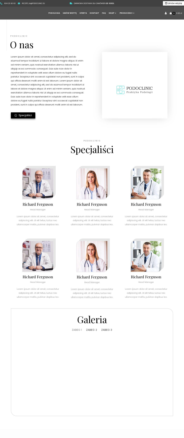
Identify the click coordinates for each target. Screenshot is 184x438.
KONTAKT (94, 13)
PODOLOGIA (54, 13)
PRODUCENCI (127, 13)
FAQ (104, 13)
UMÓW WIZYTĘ (70, 13)
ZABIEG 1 (76, 330)
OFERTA (83, 13)
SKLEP (112, 13)
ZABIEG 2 (91, 330)
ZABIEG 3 (107, 330)
